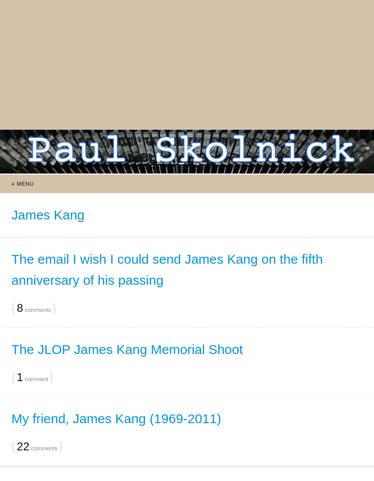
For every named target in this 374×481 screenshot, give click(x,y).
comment (32, 377)
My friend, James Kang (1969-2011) (116, 418)
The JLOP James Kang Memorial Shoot (127, 349)
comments (34, 308)
